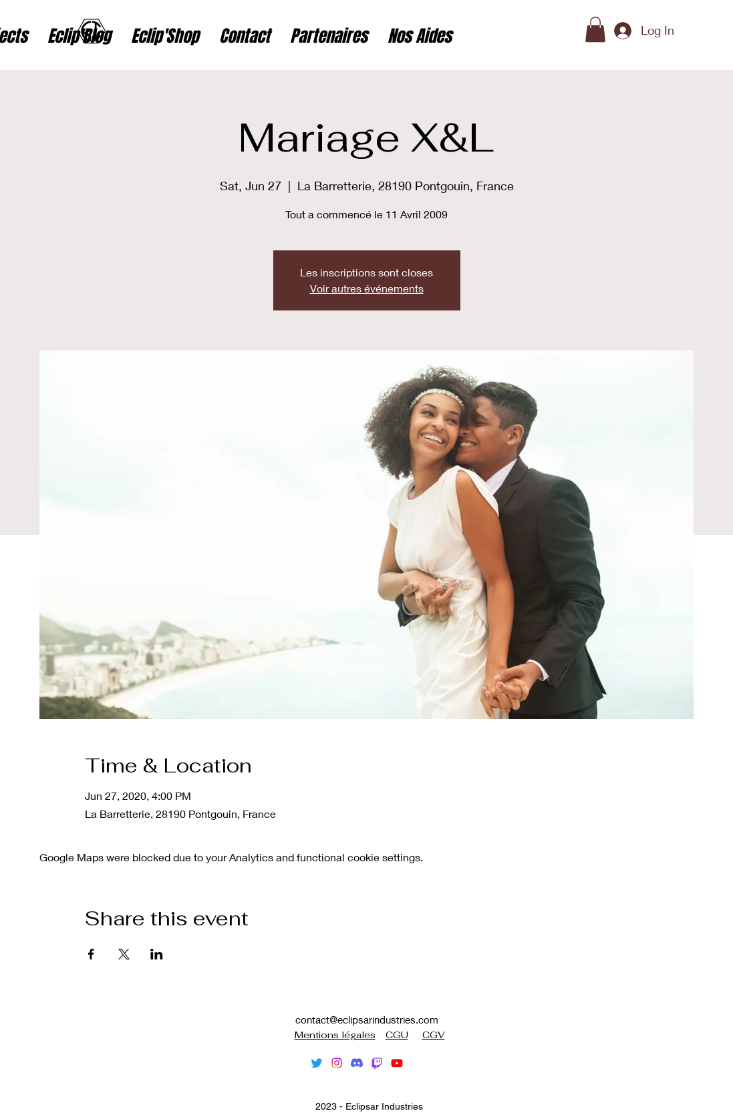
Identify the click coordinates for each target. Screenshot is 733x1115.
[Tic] (377, 1063)
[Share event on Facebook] (91, 954)
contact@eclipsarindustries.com (366, 1020)
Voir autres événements (367, 288)
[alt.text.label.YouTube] (397, 1063)
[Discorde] (356, 1063)
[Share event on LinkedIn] (156, 954)
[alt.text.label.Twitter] (316, 1063)
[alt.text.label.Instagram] (336, 1063)
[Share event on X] (124, 954)
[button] (595, 29)
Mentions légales (335, 1035)
